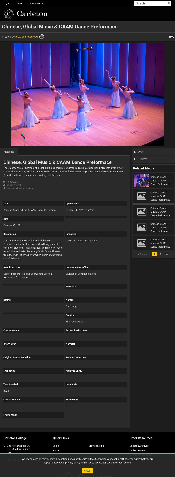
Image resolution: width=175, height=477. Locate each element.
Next (168, 254)
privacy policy (72, 462)
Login (139, 151)
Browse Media (36, 3)
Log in (6, 3)
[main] (87, 226)
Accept (87, 470)
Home (19, 3)
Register (140, 159)
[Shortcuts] (171, 36)
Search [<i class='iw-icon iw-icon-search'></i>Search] (169, 3)
